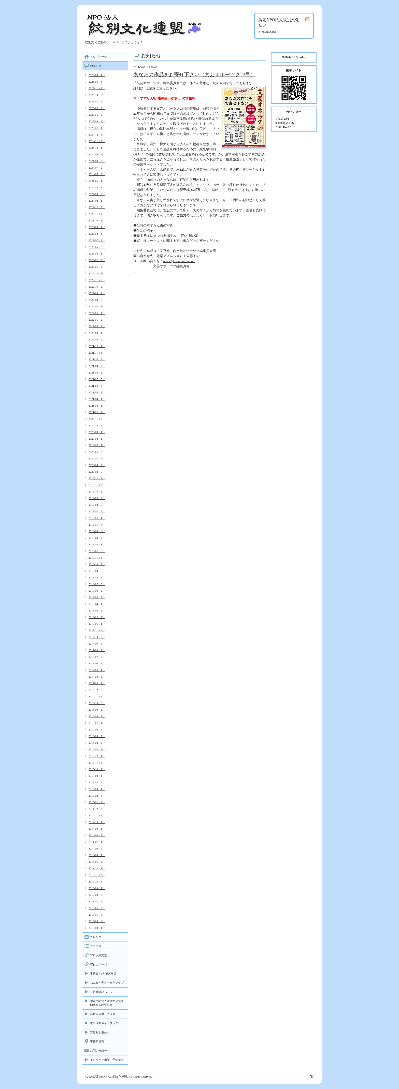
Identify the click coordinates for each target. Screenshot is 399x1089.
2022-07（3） (97, 306)
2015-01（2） (97, 802)
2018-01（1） (97, 623)
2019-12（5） (97, 478)
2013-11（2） (97, 874)
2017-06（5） (97, 663)
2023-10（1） (97, 220)
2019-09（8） (97, 498)
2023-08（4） (97, 233)
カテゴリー (97, 946)
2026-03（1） (97, 75)
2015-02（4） (97, 795)
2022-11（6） (97, 279)
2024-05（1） (97, 180)
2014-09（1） (97, 828)
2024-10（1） (97, 147)
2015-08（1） (97, 775)
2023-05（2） (97, 246)
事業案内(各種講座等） (104, 973)
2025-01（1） (97, 127)
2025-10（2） (97, 94)
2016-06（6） (97, 729)
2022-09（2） (97, 293)
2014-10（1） (97, 822)
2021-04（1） (97, 398)
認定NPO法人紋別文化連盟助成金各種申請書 (107, 1003)
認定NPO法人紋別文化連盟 (110, 1076)
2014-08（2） (97, 835)
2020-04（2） (97, 465)
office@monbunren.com (179, 261)
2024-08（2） (97, 160)
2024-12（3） (97, 134)
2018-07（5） (97, 584)
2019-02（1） (97, 544)
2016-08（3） (97, 716)
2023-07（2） (97, 240)
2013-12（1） (97, 868)
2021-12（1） (97, 346)
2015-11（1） (97, 762)
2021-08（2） (97, 372)
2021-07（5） (97, 379)
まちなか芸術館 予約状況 (107, 1059)
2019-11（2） (97, 484)
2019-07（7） (97, 511)
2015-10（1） (97, 769)
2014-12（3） (97, 808)
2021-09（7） (97, 365)
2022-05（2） (97, 319)
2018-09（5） (97, 570)
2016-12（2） (97, 689)
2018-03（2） (97, 610)
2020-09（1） (97, 432)
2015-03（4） (97, 788)
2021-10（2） (97, 359)
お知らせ (95, 65)
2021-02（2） (97, 412)
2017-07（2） (97, 656)
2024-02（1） (97, 200)
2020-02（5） (97, 471)
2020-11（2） (97, 418)
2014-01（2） (97, 861)
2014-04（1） (97, 855)
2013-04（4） (97, 921)
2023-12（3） (97, 207)
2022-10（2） (97, 286)
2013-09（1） (97, 888)
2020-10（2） (97, 425)
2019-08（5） (97, 504)
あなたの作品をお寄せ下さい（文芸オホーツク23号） (194, 74)
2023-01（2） (97, 266)
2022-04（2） (97, 326)
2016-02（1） (97, 749)
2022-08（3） (97, 299)
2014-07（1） (97, 841)
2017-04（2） (97, 676)
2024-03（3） (97, 194)
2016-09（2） (97, 709)
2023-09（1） (97, 227)
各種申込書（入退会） (104, 1014)
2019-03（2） (97, 537)
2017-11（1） (97, 630)
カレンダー (97, 936)
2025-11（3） (97, 88)
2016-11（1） (97, 696)
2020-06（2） (97, 451)
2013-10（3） (97, 881)
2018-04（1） (97, 603)
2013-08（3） (97, 894)
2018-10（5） (97, 564)
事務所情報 (97, 1041)
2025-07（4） (97, 101)
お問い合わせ (98, 1050)
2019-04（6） (97, 531)
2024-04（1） (97, 187)
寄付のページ (98, 964)
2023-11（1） (97, 213)
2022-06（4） (97, 313)
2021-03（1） (97, 405)
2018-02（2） (97, 617)
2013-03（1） (97, 927)
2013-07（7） (97, 901)
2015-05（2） (97, 782)
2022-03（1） (97, 332)
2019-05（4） (97, 524)
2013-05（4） (97, 914)
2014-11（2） (97, 815)
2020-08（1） (97, 438)
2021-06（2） (97, 385)
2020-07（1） (97, 445)
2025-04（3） (97, 121)
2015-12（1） (97, 755)
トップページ (98, 56)
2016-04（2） (97, 742)
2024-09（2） (97, 154)
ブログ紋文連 (98, 955)
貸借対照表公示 (100, 1032)
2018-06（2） (97, 590)
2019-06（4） (97, 517)
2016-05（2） (97, 736)
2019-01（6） (97, 551)
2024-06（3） (97, 174)
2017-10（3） (97, 636)
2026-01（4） (97, 81)
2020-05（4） (97, 458)
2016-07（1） (97, 722)
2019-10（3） (97, 491)
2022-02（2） (97, 339)
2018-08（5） (97, 577)
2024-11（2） (97, 141)
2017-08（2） (97, 650)
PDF (150, 88)
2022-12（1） (97, 273)
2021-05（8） (97, 392)
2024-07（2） (97, 167)
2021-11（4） (97, 352)
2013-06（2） (97, 907)
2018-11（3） (97, 557)
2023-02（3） (97, 260)
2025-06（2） (97, 108)
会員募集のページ (101, 991)
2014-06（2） (97, 848)
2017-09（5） (97, 643)
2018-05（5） (97, 597)
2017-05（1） (97, 670)
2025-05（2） (97, 114)
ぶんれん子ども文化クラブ (107, 982)
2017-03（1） (97, 683)
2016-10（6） (97, 703)
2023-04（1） (97, 253)
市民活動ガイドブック (104, 1023)
